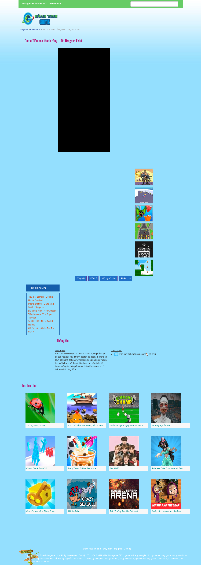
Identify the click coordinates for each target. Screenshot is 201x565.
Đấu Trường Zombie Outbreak (124, 511)
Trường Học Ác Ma (161, 425)
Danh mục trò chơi (92, 549)
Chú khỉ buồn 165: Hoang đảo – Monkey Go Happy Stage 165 (97, 425)
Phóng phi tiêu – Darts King (41, 304)
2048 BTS (114, 468)
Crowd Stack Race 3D (36, 468)
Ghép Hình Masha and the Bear (167, 511)
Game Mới (41, 3)
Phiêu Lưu (35, 29)
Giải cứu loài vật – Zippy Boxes (41, 511)
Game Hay (55, 3)
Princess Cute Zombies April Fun (167, 468)
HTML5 (93, 278)
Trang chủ (28, 3)
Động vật (80, 278)
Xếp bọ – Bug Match (35, 425)
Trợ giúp (118, 549)
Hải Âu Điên (73, 511)
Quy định (107, 549)
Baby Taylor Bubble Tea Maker (82, 468)
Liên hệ (127, 549)
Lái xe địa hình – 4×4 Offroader (42, 311)
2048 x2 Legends (36, 307)
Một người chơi (109, 278)
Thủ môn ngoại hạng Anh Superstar (126, 425)
